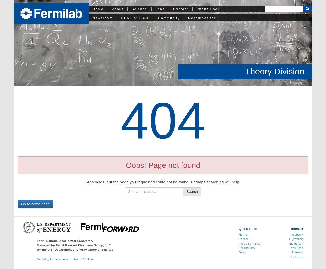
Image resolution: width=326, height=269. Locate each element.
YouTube (297, 247)
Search (192, 192)
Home (98, 9)
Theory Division (274, 71)
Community (169, 18)
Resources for (202, 18)
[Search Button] (307, 9)
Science (139, 9)
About (117, 9)
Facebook (296, 234)
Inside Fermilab (249, 243)
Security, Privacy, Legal (53, 259)
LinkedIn (297, 257)
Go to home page (35, 204)
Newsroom (103, 18)
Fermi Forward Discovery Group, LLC (83, 245)
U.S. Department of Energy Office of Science (80, 249)
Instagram (296, 243)
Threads (297, 252)
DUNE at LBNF (135, 18)
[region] (163, 43)
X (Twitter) (296, 239)
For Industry (247, 247)
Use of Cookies (83, 259)
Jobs (160, 9)
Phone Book (208, 9)
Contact (180, 9)
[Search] (284, 9)
